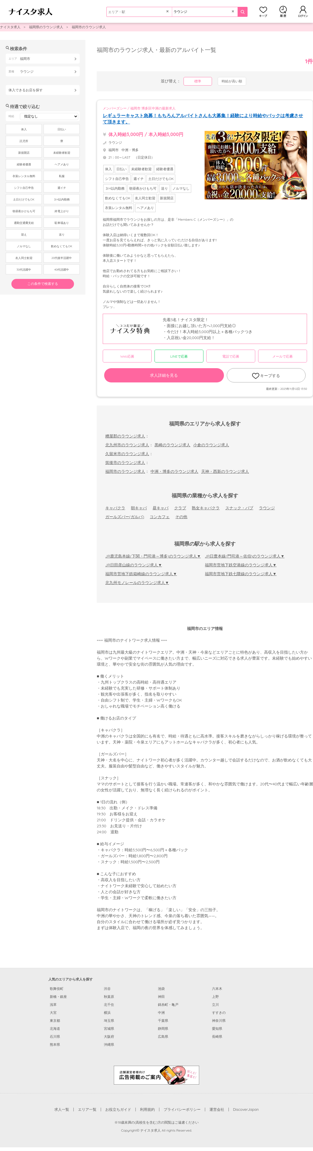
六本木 (217, 988)
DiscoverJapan (246, 1109)
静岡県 (163, 1028)
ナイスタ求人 (10, 27)
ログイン (303, 11)
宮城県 (109, 1028)
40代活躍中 (61, 269)
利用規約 (147, 1109)
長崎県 (217, 1036)
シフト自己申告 (24, 188)
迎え (24, 234)
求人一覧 (61, 1109)
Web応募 (127, 356)
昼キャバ (160, 507)
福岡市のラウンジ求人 (89, 27)
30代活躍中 (24, 269)
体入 (24, 129)
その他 (181, 516)
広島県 (163, 1036)
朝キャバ (139, 507)
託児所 (24, 141)
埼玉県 (109, 1020)
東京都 (55, 1020)
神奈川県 (219, 1020)
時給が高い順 (232, 81)
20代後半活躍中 (62, 258)
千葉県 (163, 1020)
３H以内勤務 (61, 199)
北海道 (55, 1028)
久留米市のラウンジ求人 (127, 453)
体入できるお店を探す (26, 90)
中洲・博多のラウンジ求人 (174, 471)
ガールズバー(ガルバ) (124, 516)
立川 (215, 1004)
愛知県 (217, 1028)
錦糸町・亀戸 (168, 1004)
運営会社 (216, 1109)
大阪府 (109, 1036)
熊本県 (55, 1044)
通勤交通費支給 (24, 223)
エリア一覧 (87, 1109)
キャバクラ (115, 507)
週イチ (61, 188)
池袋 (161, 988)
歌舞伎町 (56, 988)
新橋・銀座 (58, 996)
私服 (62, 176)
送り (62, 234)
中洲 (161, 1012)
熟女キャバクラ (206, 507)
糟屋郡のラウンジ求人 (125, 436)
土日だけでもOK (23, 199)
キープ (263, 11)
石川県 (55, 1036)
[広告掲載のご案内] (156, 1074)
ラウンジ (267, 507)
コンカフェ (160, 516)
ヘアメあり (62, 164)
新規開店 (24, 153)
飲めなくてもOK (61, 246)
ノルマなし (24, 246)
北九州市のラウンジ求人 (127, 444)
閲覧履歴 (283, 11)
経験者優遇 (24, 164)
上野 (215, 996)
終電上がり (62, 211)
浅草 (53, 1004)
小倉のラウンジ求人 (211, 444)
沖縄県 (109, 1044)
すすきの (219, 1012)
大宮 (53, 1012)
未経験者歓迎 (61, 153)
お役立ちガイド (118, 1109)
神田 (161, 996)
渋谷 (107, 988)
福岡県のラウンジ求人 (46, 27)
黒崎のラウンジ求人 (172, 444)
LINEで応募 (179, 356)
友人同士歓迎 (23, 258)
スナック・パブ (239, 507)
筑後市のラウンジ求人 (125, 462)
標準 (197, 81)
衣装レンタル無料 (24, 176)
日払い (61, 129)
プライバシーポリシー (182, 1109)
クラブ (180, 507)
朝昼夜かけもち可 (24, 211)
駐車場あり (62, 223)
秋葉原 (109, 996)
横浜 (107, 1012)
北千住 (109, 1004)
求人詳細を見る (164, 375)
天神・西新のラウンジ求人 (225, 471)
